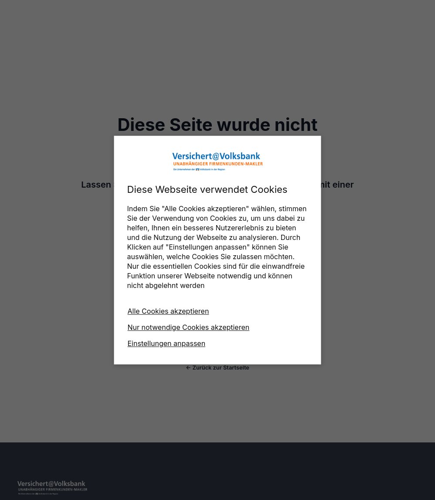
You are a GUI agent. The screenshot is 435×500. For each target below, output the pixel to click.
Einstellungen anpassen (167, 343)
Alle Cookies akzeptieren (168, 311)
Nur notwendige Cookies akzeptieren (189, 327)
